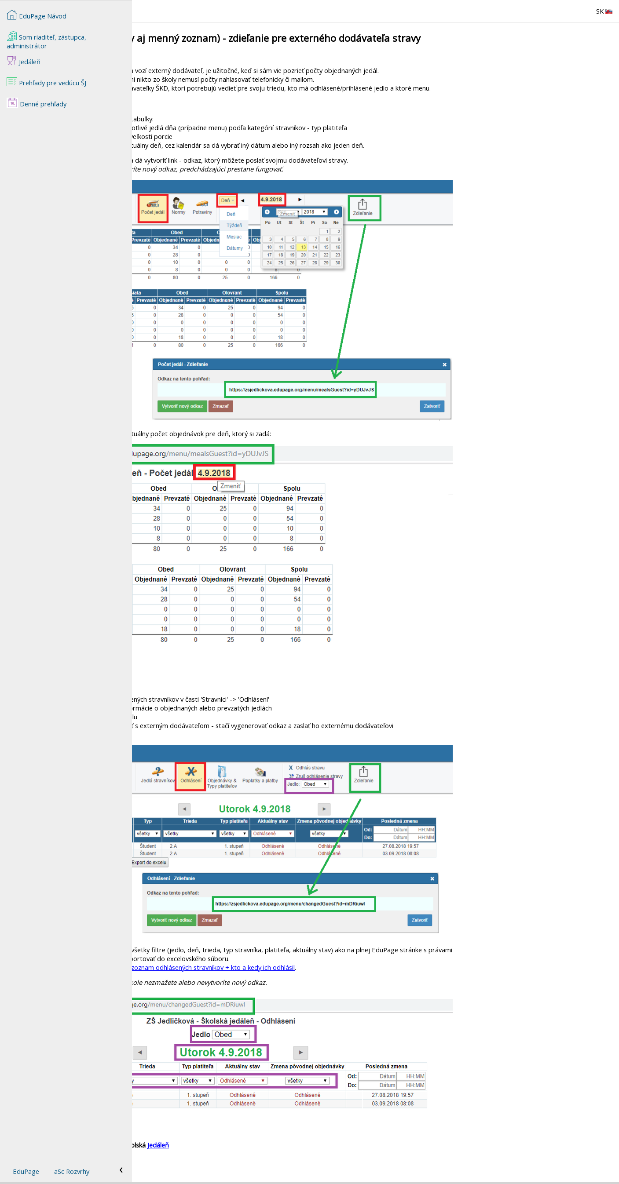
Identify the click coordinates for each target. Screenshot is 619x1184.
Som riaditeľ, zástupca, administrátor (46, 40)
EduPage (26, 1171)
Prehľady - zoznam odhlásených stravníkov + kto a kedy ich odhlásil (329, 967)
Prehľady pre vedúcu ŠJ (46, 82)
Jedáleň (290, 1144)
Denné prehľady (36, 103)
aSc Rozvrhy (71, 1171)
